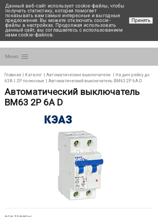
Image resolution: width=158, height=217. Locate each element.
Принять (140, 20)
